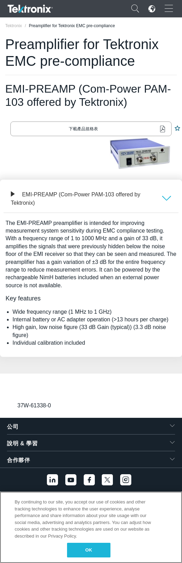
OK (88, 550)
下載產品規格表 (83, 128)
